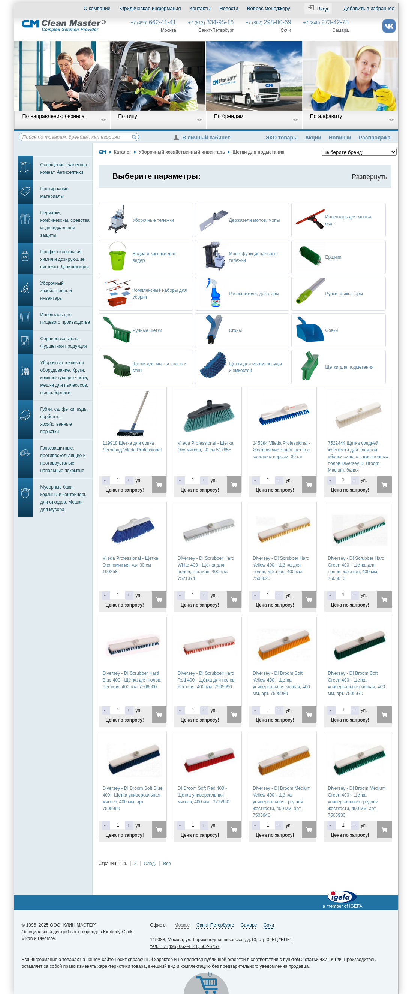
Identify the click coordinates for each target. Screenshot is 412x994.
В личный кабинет (203, 138)
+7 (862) (268, 22)
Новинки (340, 138)
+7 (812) (211, 22)
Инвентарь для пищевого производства (65, 318)
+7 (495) (153, 22)
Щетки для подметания (258, 152)
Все (167, 863)
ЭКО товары (282, 138)
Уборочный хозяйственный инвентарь (56, 291)
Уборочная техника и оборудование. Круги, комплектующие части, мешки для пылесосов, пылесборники (64, 377)
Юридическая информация (150, 8)
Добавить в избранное (368, 8)
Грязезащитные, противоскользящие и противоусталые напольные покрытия (63, 459)
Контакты (199, 8)
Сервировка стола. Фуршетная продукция (63, 342)
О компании (97, 8)
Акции (313, 138)
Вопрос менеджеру (268, 8)
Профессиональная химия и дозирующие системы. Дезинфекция (64, 259)
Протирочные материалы (54, 192)
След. (150, 863)
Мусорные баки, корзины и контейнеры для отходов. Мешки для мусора (63, 498)
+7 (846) (326, 22)
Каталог (123, 152)
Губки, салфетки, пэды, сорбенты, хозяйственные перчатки (64, 420)
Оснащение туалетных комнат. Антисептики (64, 168)
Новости (228, 8)
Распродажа (375, 138)
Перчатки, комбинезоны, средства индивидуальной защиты (65, 224)
